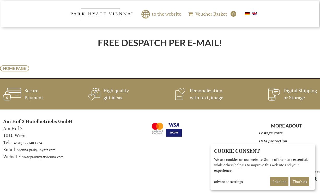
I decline (279, 181)
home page (14, 68)
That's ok (300, 181)
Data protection (273, 140)
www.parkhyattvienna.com (42, 157)
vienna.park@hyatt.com (36, 150)
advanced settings (228, 181)
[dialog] (262, 167)
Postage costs (270, 132)
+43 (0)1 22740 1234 (27, 143)
